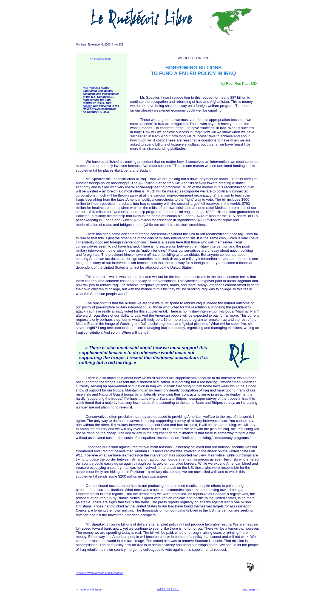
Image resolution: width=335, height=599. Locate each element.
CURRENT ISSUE (168, 589)
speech (87, 105)
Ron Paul (89, 87)
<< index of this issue (89, 589)
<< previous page (100, 58)
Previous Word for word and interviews (99, 573)
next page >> (251, 589)
